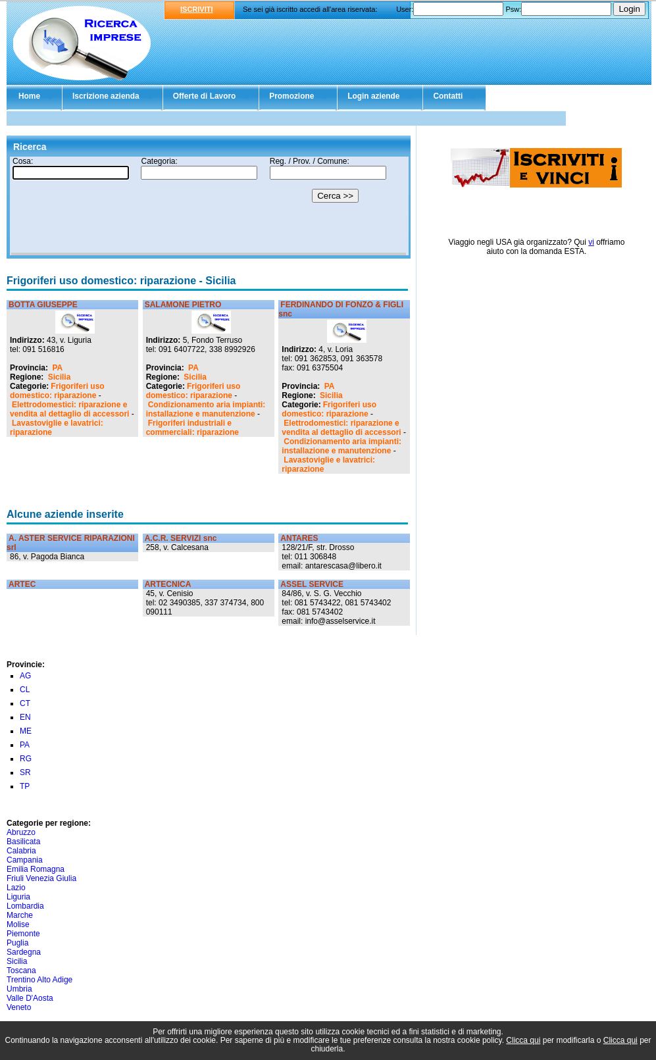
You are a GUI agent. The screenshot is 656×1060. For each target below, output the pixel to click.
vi (591, 242)
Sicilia (59, 377)
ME (26, 731)
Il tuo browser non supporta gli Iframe (208, 206)
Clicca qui (523, 1040)
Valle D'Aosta (30, 998)
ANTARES (299, 538)
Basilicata (23, 841)
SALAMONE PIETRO (183, 304)
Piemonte (23, 933)
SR (25, 772)
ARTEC (22, 584)
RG (26, 758)
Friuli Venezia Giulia (41, 878)
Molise (18, 924)
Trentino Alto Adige (39, 979)
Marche (20, 915)
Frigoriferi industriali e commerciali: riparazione (192, 427)
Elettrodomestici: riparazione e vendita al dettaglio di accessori (69, 409)
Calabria (21, 850)
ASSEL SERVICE (311, 584)
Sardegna (24, 952)
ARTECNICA (168, 584)
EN (25, 717)
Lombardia (25, 906)
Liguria (18, 896)
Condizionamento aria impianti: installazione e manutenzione (206, 409)
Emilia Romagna (35, 869)
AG (25, 675)
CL (25, 689)
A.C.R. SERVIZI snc (181, 538)
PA (57, 367)
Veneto (19, 1007)
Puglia (17, 942)
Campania (25, 860)
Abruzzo (21, 832)
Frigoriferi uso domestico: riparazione (57, 391)
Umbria (19, 989)
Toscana (21, 970)
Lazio (16, 887)
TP (25, 786)
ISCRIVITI (196, 9)
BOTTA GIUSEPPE (43, 304)
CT (25, 703)
